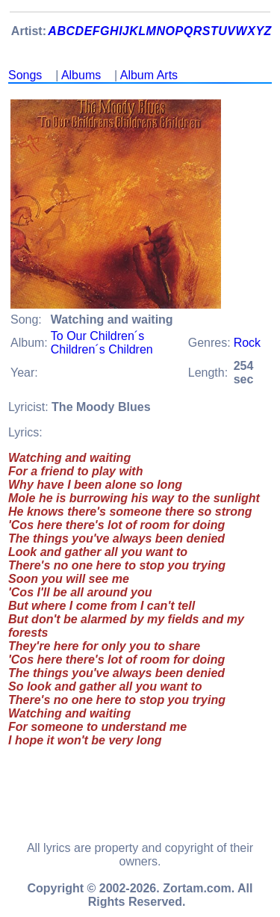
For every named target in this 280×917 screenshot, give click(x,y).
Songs (25, 75)
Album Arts (149, 75)
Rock (247, 342)
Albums (81, 75)
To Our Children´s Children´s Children (102, 343)
